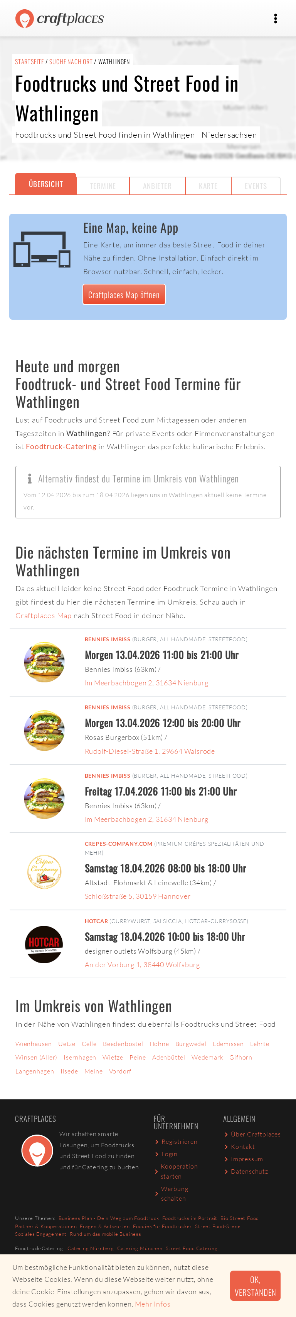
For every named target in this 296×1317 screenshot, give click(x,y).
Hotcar (96, 921)
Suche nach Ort (70, 61)
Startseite (29, 61)
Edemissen (228, 1044)
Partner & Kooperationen (46, 1226)
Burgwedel (191, 1044)
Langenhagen (34, 1071)
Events (256, 185)
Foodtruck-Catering (61, 446)
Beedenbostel (123, 1044)
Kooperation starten (176, 1171)
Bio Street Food (239, 1218)
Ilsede (69, 1071)
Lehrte (259, 1044)
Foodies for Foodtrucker (162, 1226)
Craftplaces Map (43, 615)
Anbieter (157, 185)
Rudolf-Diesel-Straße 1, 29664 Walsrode (150, 751)
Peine (138, 1057)
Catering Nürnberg (90, 1248)
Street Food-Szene (218, 1226)
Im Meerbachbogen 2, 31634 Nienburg (147, 682)
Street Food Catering (192, 1248)
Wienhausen (33, 1044)
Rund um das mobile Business (105, 1234)
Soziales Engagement (41, 1234)
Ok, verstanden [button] (255, 1285)
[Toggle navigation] (275, 18)
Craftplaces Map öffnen (124, 294)
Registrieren (176, 1141)
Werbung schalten (171, 1194)
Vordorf (120, 1071)
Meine (93, 1071)
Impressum (243, 1159)
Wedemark (207, 1057)
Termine (103, 185)
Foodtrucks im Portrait (190, 1218)
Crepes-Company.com (119, 843)
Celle (89, 1044)
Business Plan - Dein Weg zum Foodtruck (109, 1218)
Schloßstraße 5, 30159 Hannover (138, 896)
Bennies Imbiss (108, 639)
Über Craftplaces (252, 1134)
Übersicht (46, 183)
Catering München (140, 1248)
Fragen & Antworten (105, 1226)
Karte (208, 185)
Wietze (113, 1057)
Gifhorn (240, 1057)
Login (166, 1154)
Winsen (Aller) (36, 1057)
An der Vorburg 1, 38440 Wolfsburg (142, 964)
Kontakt (239, 1146)
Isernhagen (80, 1057)
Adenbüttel (168, 1057)
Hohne (159, 1044)
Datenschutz (245, 1171)
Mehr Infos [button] (152, 1304)
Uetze (67, 1044)
